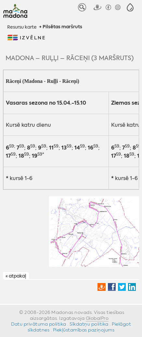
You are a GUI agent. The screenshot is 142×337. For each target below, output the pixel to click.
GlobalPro (97, 318)
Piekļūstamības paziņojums (84, 330)
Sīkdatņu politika (89, 324)
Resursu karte (22, 27)
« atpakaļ (16, 276)
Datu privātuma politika (38, 324)
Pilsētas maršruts (62, 27)
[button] (130, 7)
